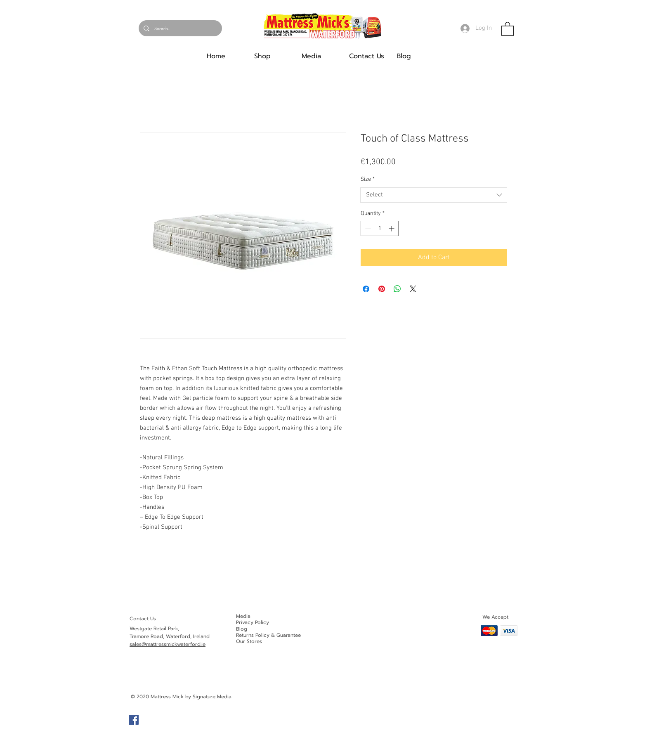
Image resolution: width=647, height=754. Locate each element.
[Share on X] (413, 289)
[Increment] (392, 228)
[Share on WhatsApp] (397, 289)
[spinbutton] (379, 228)
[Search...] (179, 28)
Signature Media (212, 696)
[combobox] (434, 195)
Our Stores (249, 641)
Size (368, 179)
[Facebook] (134, 720)
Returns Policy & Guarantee (268, 635)
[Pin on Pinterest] (382, 289)
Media (243, 616)
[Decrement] (367, 228)
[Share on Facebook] (366, 289)
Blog (241, 629)
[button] (507, 28)
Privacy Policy (252, 622)
